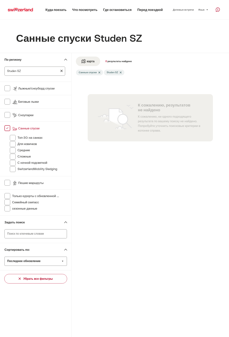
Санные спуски (26, 128)
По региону (12, 59)
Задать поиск (14, 222)
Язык (203, 9)
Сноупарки (22, 115)
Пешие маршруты (28, 183)
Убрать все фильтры (36, 278)
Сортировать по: (17, 249)
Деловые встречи (183, 9)
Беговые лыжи (25, 101)
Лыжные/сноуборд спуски (33, 88)
